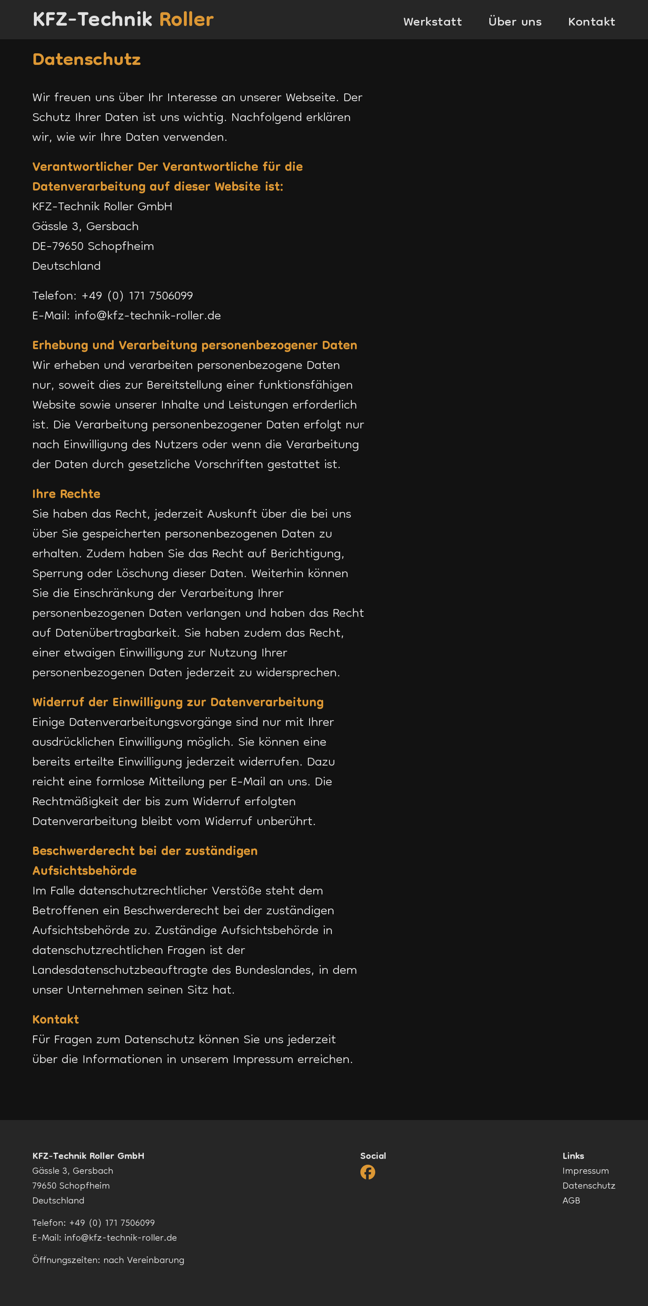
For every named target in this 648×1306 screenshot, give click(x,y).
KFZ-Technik (123, 19)
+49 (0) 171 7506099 (137, 297)
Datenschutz (589, 1187)
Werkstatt (432, 23)
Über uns (515, 23)
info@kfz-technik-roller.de (147, 316)
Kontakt (592, 23)
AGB (571, 1202)
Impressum (263, 1060)
